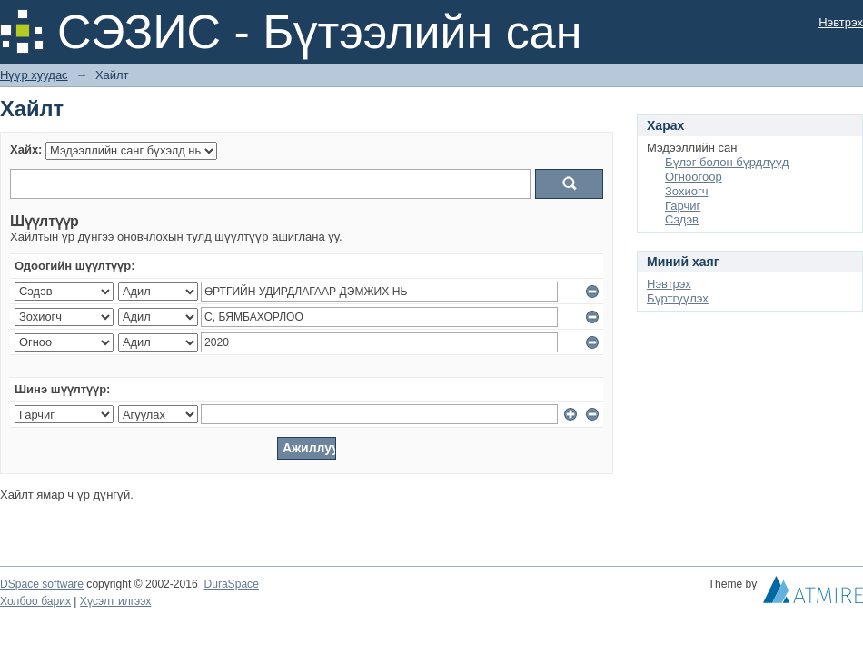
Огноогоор (693, 176)
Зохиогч (686, 191)
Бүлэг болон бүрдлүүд (727, 162)
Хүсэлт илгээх (116, 601)
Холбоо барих (35, 601)
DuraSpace (230, 584)
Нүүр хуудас (34, 75)
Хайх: (26, 149)
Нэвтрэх (840, 22)
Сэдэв (682, 219)
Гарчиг (682, 206)
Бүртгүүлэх (678, 298)
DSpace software (42, 584)
